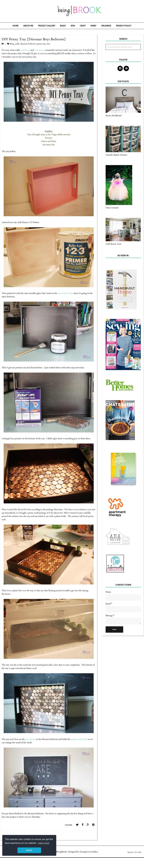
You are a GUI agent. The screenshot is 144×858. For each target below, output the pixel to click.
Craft (83, 26)
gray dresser (30, 739)
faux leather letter (65, 293)
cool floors (25, 50)
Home (16, 26)
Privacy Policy (123, 26)
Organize (106, 26)
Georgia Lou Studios (89, 851)
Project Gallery (46, 26)
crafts (17, 43)
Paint (93, 26)
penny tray (41, 43)
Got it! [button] (29, 850)
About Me (28, 26)
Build (63, 26)
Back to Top (134, 852)
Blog (12, 43)
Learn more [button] (43, 843)
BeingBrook (61, 851)
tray (48, 43)
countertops (39, 50)
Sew (73, 26)
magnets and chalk (79, 739)
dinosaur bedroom (28, 43)
